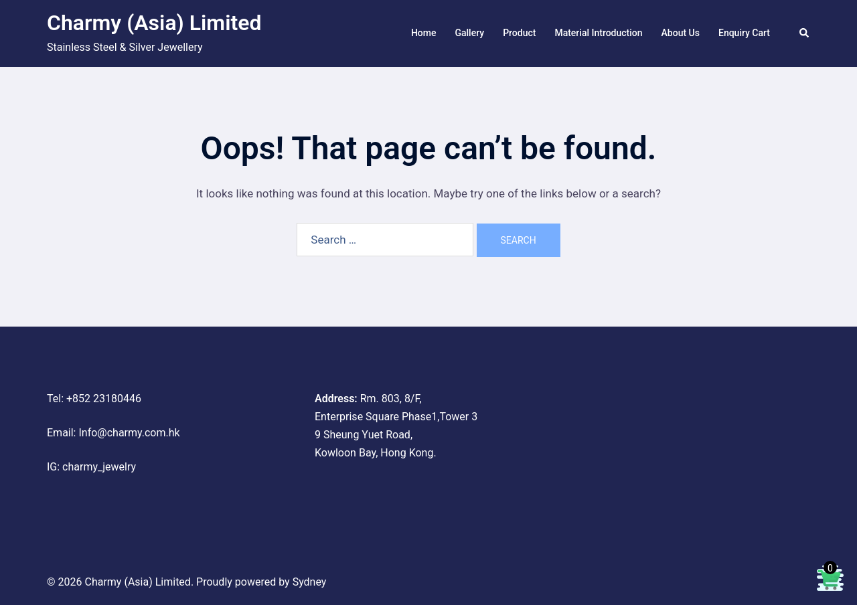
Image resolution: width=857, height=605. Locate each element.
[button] (804, 33)
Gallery (469, 32)
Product (519, 32)
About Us (680, 32)
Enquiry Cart (744, 32)
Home (424, 32)
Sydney (310, 582)
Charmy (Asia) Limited (154, 22)
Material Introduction (598, 32)
